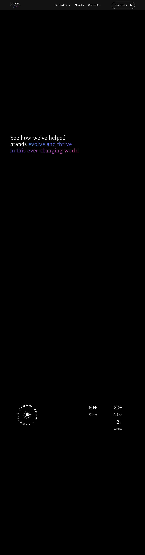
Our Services (62, 5)
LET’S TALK (123, 5)
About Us (79, 5)
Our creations (94, 5)
